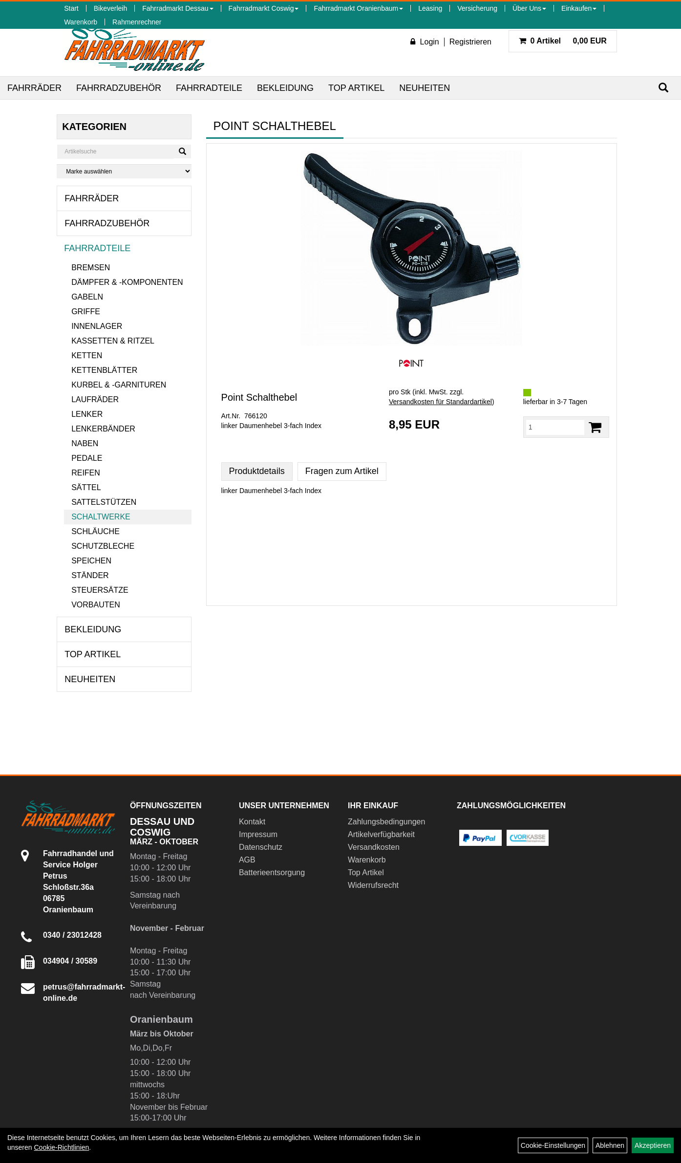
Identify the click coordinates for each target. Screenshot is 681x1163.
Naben (84, 443)
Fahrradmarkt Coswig (264, 8)
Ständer (89, 575)
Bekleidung (285, 88)
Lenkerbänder (103, 429)
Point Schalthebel (259, 397)
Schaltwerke (100, 517)
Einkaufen (578, 8)
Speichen (91, 561)
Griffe (85, 311)
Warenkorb (80, 22)
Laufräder (95, 399)
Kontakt (252, 822)
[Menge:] (555, 427)
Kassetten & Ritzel (112, 341)
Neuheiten (424, 88)
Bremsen (90, 267)
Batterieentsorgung (272, 872)
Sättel (86, 487)
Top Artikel (356, 88)
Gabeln (87, 297)
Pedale (86, 458)
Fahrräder (34, 88)
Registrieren (470, 42)
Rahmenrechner (136, 22)
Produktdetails (257, 471)
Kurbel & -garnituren (118, 385)
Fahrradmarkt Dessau (177, 8)
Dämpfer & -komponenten (127, 282)
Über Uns (529, 8)
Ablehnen (610, 1145)
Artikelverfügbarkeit (381, 834)
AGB (247, 860)
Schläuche (95, 531)
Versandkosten (374, 847)
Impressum (258, 834)
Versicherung (477, 8)
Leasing (430, 8)
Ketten (86, 355)
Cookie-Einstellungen (553, 1145)
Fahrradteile (209, 88)
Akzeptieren (653, 1145)
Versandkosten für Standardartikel (440, 402)
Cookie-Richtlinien (61, 1147)
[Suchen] (663, 87)
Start (71, 8)
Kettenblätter (104, 370)
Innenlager (96, 326)
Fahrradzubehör (118, 88)
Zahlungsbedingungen (386, 822)
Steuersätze (99, 590)
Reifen (85, 473)
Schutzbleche (102, 546)
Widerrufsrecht (373, 885)
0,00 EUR (563, 41)
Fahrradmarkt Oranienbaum (358, 8)
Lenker (87, 414)
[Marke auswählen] (124, 171)
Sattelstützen (103, 502)
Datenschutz (260, 847)
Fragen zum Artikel (342, 471)
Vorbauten (95, 605)
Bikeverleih (110, 8)
